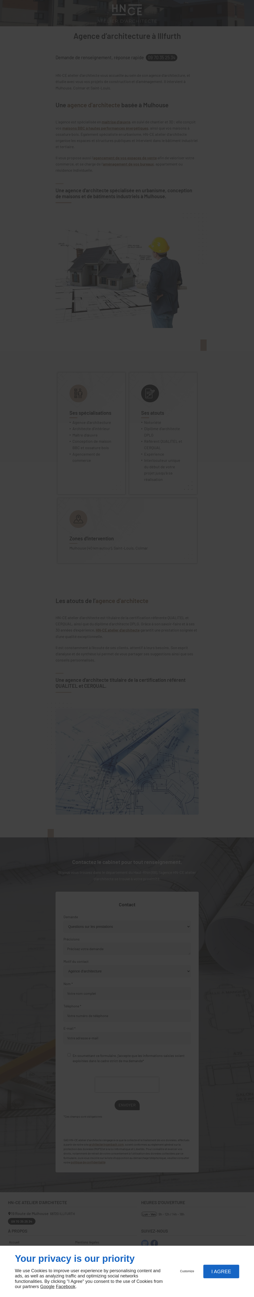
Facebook (65, 1286)
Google (47, 1286)
